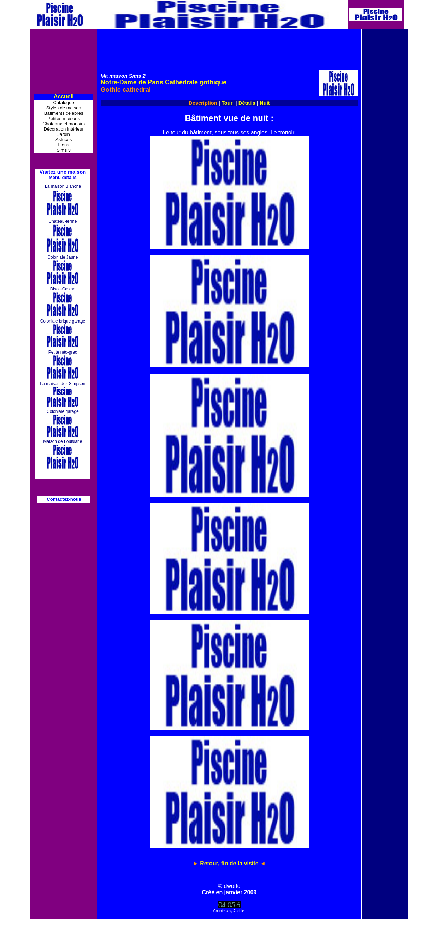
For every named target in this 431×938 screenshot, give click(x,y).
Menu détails (63, 177)
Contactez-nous (64, 499)
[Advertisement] (229, 49)
